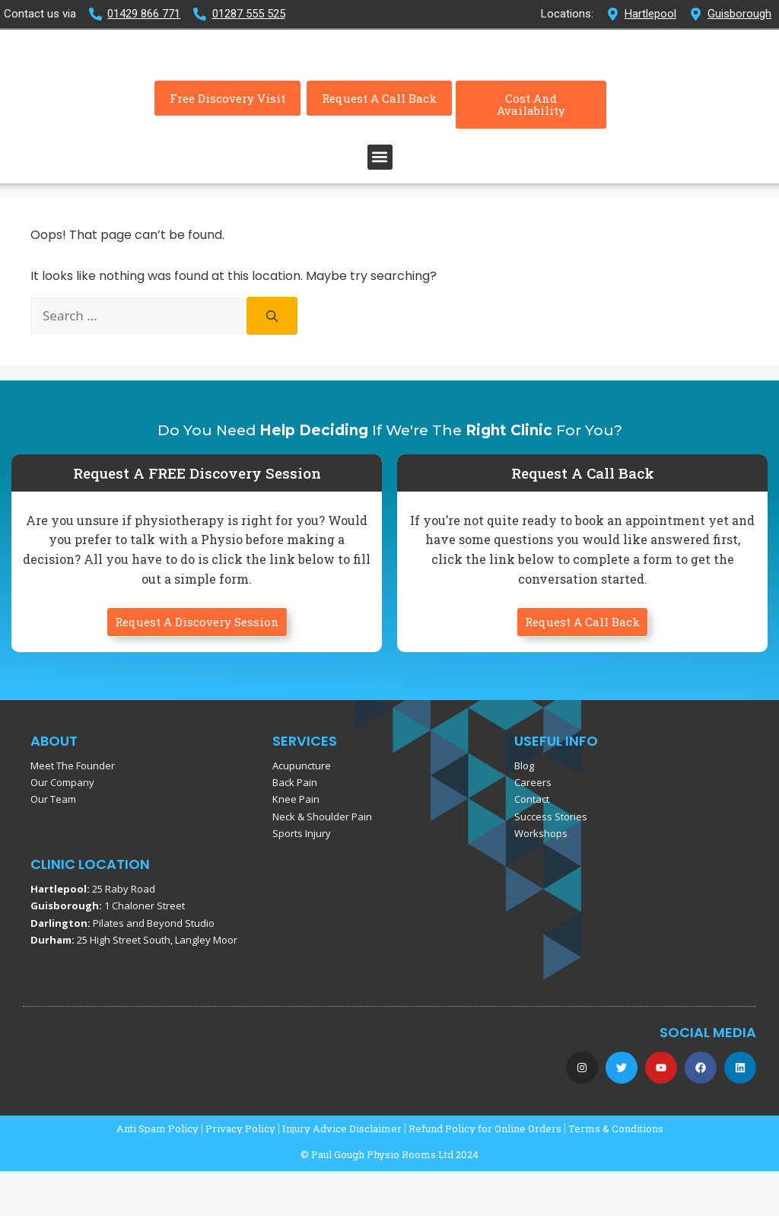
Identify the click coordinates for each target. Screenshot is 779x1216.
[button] (380, 202)
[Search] (271, 361)
